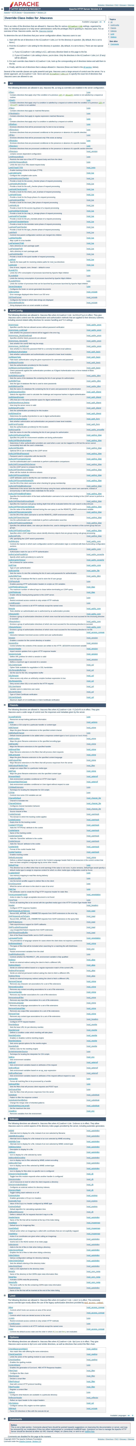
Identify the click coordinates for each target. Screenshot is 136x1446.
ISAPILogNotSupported (18, 927)
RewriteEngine (14, 1035)
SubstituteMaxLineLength (18, 1106)
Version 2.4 (41, 12)
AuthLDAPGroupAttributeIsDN (20, 480)
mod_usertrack (93, 814)
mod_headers (92, 905)
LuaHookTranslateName (18, 221)
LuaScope (12, 265)
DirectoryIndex (14, 1179)
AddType (12, 771)
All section (87, 67)
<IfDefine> (12, 124)
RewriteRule (13, 1046)
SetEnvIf (12, 1062)
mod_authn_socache (95, 554)
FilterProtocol (13, 1381)
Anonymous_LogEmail (17, 330)
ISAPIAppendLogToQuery (19, 916)
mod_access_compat (95, 632)
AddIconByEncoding (16, 1158)
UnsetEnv (12, 1111)
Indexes (113, 31)
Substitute (12, 1095)
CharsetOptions (14, 803)
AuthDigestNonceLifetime (18, 403)
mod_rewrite (92, 1024)
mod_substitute (93, 1095)
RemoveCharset (15, 981)
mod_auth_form (93, 419)
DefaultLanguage (15, 857)
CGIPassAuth (14, 581)
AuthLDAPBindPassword (18, 453)
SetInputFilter (14, 1084)
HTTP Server (17, 12)
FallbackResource (15, 1212)
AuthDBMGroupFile (16, 376)
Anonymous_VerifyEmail (18, 346)
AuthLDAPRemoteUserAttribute (21, 507)
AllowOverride (75, 26)
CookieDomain (14, 814)
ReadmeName (14, 1288)
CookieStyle (13, 847)
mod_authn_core (94, 549)
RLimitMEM (13, 276)
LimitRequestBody (16, 157)
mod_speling (92, 1349)
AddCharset (13, 728)
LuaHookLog (13, 205)
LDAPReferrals (14, 592)
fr (104, 22)
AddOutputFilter (15, 760)
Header (11, 905)
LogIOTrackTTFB (15, 168)
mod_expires (92, 1195)
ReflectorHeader (15, 1398)
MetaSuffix (12, 1282)
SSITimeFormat (15, 297)
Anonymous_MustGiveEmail (20, 335)
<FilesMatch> (14, 113)
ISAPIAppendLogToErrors (19, 911)
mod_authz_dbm (94, 376)
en (100, 22)
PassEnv (12, 949)
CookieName (13, 830)
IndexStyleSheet (15, 1266)
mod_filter (91, 765)
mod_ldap (91, 587)
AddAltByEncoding (16, 1136)
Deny (10, 1313)
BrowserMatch (14, 776)
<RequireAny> (14, 621)
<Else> (11, 92)
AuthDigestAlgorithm (17, 392)
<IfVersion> (13, 151)
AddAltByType (14, 1141)
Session (11, 638)
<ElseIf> (69, 95)
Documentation (29, 12)
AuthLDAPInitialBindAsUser (19, 486)
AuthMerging (13, 541)
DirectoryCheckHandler (18, 1174)
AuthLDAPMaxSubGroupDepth (21, 501)
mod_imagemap (93, 1223)
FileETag (12, 889)
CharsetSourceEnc (16, 809)
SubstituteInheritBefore (17, 1100)
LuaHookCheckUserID (17, 189)
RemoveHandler (15, 992)
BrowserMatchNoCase (17, 782)
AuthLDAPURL (14, 536)
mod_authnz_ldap (94, 435)
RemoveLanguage (16, 1003)
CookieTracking (14, 852)
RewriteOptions (14, 1041)
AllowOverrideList (59, 74)
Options (113, 37)
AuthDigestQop (14, 413)
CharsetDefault (14, 798)
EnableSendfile (14, 878)
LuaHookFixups (14, 194)
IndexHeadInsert (15, 1239)
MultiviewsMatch (15, 943)
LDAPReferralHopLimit (17, 587)
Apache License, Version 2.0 (30, 1441)
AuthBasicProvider (16, 362)
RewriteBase (13, 1024)
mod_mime (91, 728)
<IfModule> (13, 141)
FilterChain (13, 1371)
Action (11, 722)
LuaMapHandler (15, 238)
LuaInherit (12, 232)
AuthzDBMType (14, 576)
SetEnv (11, 1057)
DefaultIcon (13, 1168)
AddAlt (11, 1131)
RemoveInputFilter (16, 997)
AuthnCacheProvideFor (18, 554)
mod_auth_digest (94, 392)
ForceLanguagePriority (17, 894)
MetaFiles (12, 1277)
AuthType (12, 565)
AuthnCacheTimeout (16, 560)
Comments (114, 44)
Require (11, 608)
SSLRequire (13, 676)
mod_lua (90, 173)
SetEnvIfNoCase (15, 1073)
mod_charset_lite (94, 798)
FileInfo (113, 28)
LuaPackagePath (15, 249)
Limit (112, 34)
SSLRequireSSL (15, 681)
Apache (7, 12)
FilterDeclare (13, 1376)
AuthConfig (114, 25)
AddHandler (13, 744)
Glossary (123, 5)
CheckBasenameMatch (18, 1349)
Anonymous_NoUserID (17, 341)
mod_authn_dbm (94, 381)
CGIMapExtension (16, 787)
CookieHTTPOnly (15, 825)
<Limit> (11, 598)
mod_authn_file (93, 571)
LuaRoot (12, 259)
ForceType (12, 900)
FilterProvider (14, 1387)
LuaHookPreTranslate (17, 216)
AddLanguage (14, 755)
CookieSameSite (15, 836)
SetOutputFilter (14, 1089)
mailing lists (89, 1431)
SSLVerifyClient (14, 692)
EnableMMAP (14, 873)
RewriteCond (13, 1030)
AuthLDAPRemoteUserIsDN (20, 512)
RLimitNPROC (14, 281)
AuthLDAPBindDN (16, 448)
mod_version (92, 151)
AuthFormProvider (16, 424)
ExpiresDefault (14, 1206)
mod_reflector (92, 1398)
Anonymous (13, 325)
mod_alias (91, 960)
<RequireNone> (15, 627)
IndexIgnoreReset (15, 1250)
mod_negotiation (94, 894)
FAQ (116, 5)
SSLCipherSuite (15, 665)
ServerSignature (15, 286)
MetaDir (11, 1271)
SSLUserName (14, 686)
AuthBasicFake (14, 357)
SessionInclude (14, 654)
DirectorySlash (14, 1190)
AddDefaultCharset (16, 733)
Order (10, 1329)
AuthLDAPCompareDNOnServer (21, 464)
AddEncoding (14, 738)
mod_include (92, 292)
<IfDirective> (13, 130)
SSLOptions (13, 1403)
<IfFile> (11, 135)
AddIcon (11, 1152)
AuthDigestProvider (16, 408)
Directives (109, 5)
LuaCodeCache (14, 173)
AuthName (12, 549)
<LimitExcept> (14, 603)
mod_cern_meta (93, 1271)
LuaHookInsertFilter (16, 200)
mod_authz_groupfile (95, 430)
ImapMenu (12, 1234)
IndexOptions (14, 1255)
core (88, 92)
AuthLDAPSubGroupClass (19, 530)
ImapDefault (13, 1228)
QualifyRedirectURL (16, 954)
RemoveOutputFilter (16, 1008)
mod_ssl (90, 665)
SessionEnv (13, 643)
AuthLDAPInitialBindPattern (19, 494)
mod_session (92, 638)
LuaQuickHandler (15, 254)
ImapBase (12, 1223)
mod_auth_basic (93, 352)
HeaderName (14, 1217)
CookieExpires (14, 820)
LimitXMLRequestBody (17, 162)
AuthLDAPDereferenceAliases (20, 470)
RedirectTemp (14, 976)
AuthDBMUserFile (15, 386)
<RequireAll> (13, 614)
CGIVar (11, 792)
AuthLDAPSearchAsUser (18, 517)
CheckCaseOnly (15, 1354)
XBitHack (12, 1408)
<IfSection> (13, 146)
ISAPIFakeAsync (15, 922)
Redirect (11, 960)
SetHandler (13, 1079)
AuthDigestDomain (16, 397)
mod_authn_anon (94, 325)
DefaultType (13, 865)
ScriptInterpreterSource (18, 1051)
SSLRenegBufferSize (17, 670)
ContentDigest (14, 1365)
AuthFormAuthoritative (17, 419)
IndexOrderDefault (16, 1261)
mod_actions (92, 722)
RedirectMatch (14, 965)
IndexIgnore (13, 1244)
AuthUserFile (13, 571)
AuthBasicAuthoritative (17, 352)
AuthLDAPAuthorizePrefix (19, 435)
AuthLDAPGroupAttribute (18, 475)
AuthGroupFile (14, 430)
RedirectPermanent (16, 970)
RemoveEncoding (15, 987)
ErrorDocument (14, 884)
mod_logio (91, 168)
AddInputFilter (14, 749)
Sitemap (131, 5)
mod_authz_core (94, 541)
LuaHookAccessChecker (18, 178)
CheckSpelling (14, 1360)
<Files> (11, 108)
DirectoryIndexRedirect (17, 1185)
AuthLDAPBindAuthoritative (19, 440)
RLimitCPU (13, 270)
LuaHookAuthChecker (17, 184)
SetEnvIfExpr (13, 1068)
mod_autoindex (93, 1131)
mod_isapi (91, 911)
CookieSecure (14, 841)
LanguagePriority (15, 938)
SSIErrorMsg (13, 292)
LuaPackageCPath (16, 243)
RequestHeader (15, 1019)
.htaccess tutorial (46, 31)
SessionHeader (14, 649)
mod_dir (90, 1174)
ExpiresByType (14, 1201)
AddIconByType (15, 1163)
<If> (60, 95)
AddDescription (14, 1147)
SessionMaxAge (15, 659)
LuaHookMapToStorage (18, 211)
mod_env (90, 949)
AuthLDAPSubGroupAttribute (20, 523)
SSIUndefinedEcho (16, 303)
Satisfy (11, 632)
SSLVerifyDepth (15, 697)
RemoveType (13, 1014)
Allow (10, 1307)
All (111, 22)
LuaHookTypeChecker (17, 227)
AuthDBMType (14, 381)
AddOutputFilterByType (18, 765)
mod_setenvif (92, 776)
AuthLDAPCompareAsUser (19, 459)
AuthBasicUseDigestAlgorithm (20, 368)
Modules (101, 5)
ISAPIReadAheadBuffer (18, 933)
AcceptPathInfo (14, 717)
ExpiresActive (14, 1195)
